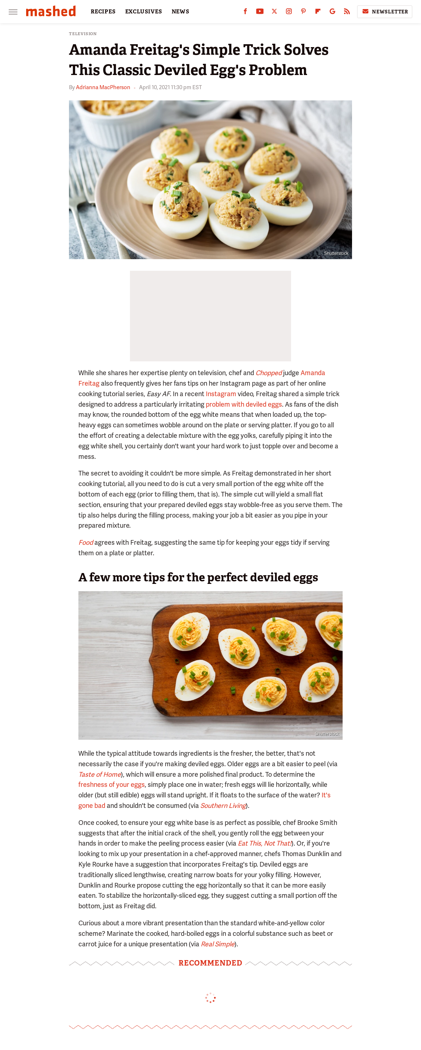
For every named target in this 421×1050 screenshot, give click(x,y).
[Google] (332, 13)
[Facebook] (245, 13)
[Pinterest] (303, 13)
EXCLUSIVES (143, 11)
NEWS (180, 11)
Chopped (269, 373)
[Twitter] (274, 13)
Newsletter (384, 11)
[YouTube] (260, 13)
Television (83, 34)
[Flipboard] (318, 13)
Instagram (221, 394)
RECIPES (103, 11)
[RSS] (347, 13)
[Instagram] (289, 13)
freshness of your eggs (111, 784)
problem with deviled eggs (244, 404)
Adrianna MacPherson (103, 87)
